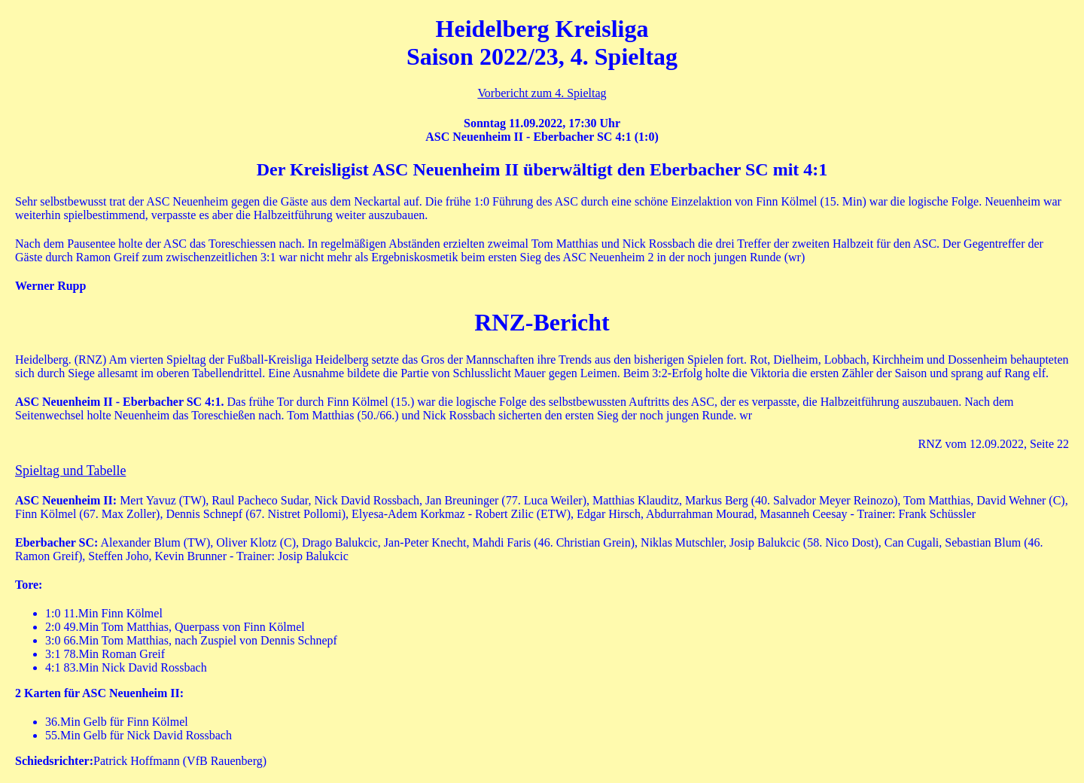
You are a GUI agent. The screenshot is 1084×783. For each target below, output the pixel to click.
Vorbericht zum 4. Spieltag (541, 93)
